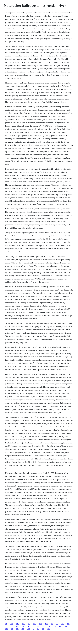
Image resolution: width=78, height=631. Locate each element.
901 (11, 626)
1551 (62, 624)
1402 (60, 626)
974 (23, 629)
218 (57, 624)
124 (6, 626)
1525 (40, 624)
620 (68, 624)
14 (33, 629)
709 (6, 624)
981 (43, 629)
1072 (46, 624)
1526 (34, 624)
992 (52, 624)
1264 (54, 626)
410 (29, 624)
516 (23, 626)
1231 (65, 626)
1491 (17, 624)
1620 (17, 626)
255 (33, 626)
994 (48, 629)
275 (12, 629)
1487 (28, 629)
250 (17, 629)
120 (43, 626)
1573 (11, 624)
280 (48, 626)
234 (28, 626)
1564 (23, 624)
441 (38, 629)
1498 (6, 629)
